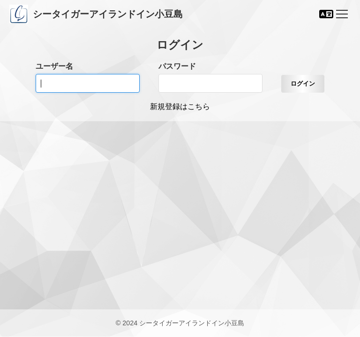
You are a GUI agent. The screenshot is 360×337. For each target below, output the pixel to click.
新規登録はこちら (180, 106)
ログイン (303, 83)
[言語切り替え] (326, 14)
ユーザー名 (54, 66)
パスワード (177, 66)
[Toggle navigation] (342, 14)
